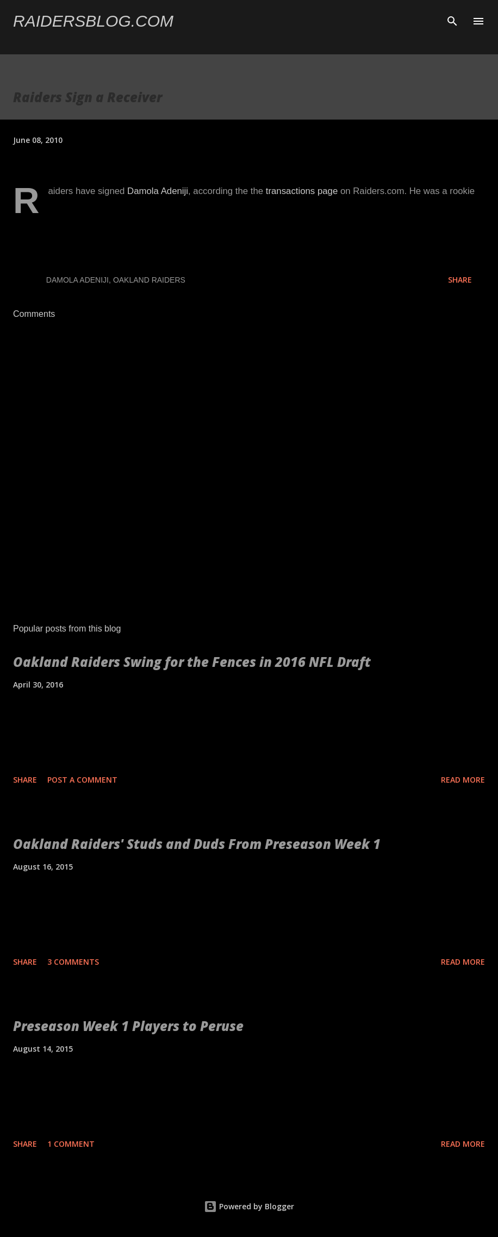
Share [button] (460, 279)
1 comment (71, 1144)
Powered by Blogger (249, 1206)
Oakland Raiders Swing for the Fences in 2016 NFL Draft (192, 662)
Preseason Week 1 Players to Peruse (128, 1026)
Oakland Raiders (149, 280)
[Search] (452, 19)
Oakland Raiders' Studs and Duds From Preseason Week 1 (197, 844)
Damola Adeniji (157, 191)
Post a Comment (82, 779)
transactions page (302, 191)
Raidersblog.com (93, 21)
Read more (463, 779)
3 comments (73, 962)
